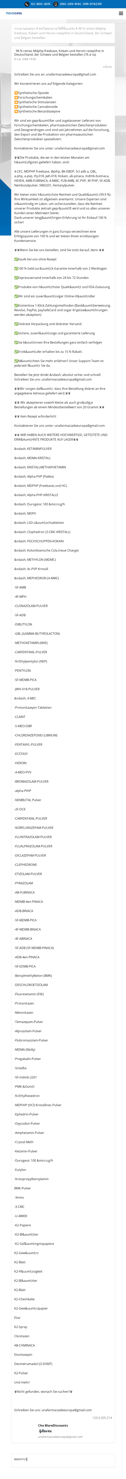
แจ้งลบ (107, 67)
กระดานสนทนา (24, 28)
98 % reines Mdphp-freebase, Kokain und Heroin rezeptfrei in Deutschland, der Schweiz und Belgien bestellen (63, 33)
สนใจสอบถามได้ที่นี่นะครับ (57, 28)
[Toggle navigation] (121, 13)
